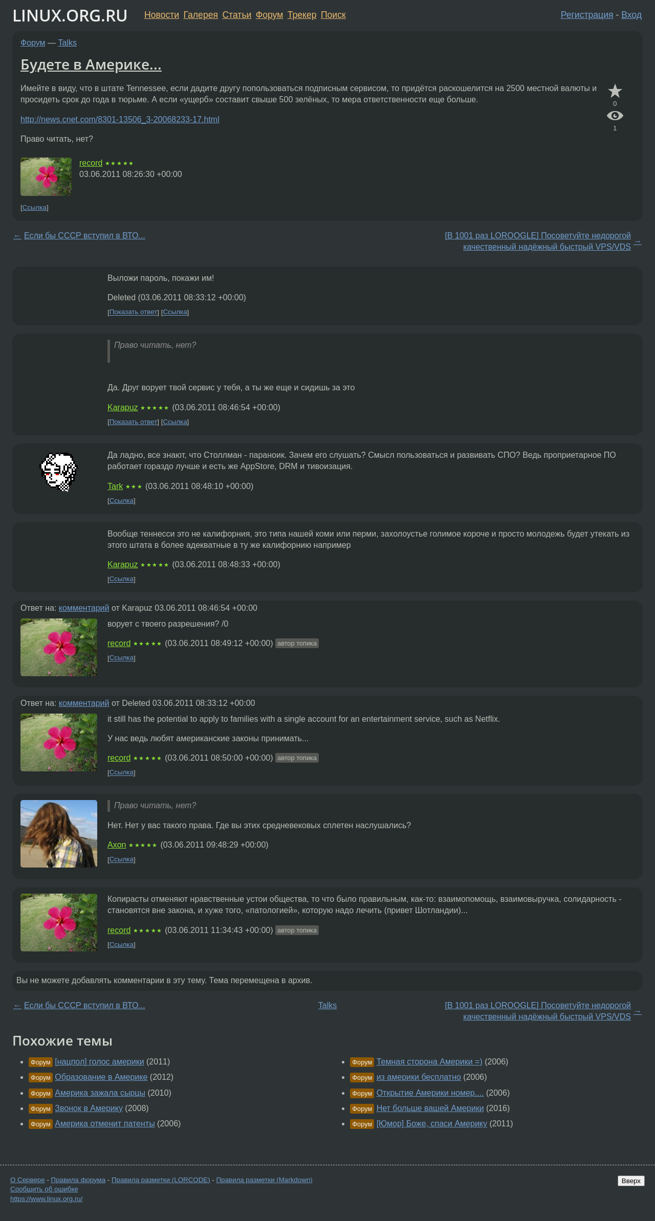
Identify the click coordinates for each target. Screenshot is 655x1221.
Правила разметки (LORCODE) (161, 1180)
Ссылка (35, 207)
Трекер (302, 15)
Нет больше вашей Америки (430, 1108)
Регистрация (587, 15)
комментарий (84, 608)
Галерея (201, 15)
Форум (269, 15)
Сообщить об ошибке (44, 1189)
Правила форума (78, 1180)
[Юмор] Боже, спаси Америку (432, 1123)
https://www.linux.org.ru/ (46, 1199)
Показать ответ (134, 312)
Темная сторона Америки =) (430, 1061)
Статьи (236, 15)
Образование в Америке (101, 1077)
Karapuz (122, 407)
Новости (161, 15)
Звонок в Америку (89, 1108)
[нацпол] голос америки (99, 1061)
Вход (631, 15)
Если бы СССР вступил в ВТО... (84, 235)
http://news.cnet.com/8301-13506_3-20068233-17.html (120, 119)
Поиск (333, 15)
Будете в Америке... (91, 64)
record (90, 163)
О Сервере (27, 1180)
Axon (116, 844)
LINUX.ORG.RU (70, 15)
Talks (67, 42)
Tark (115, 486)
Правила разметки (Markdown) (264, 1180)
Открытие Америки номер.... (430, 1093)
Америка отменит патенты (105, 1123)
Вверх (631, 1181)
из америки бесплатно (419, 1077)
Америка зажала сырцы (100, 1093)
